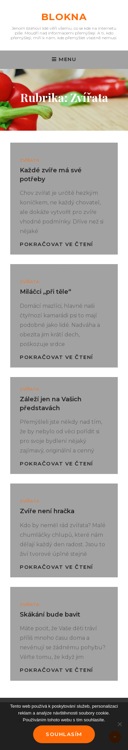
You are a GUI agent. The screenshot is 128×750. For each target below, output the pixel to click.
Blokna (64, 17)
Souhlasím (64, 734)
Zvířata (29, 160)
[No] (119, 724)
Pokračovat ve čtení (56, 244)
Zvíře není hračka (47, 511)
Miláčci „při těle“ (45, 291)
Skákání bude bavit (50, 614)
